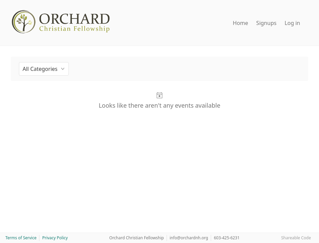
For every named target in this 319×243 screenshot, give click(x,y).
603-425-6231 (226, 238)
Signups (266, 23)
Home (240, 23)
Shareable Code (296, 238)
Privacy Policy (55, 238)
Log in (292, 23)
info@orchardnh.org (189, 238)
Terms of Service (20, 238)
